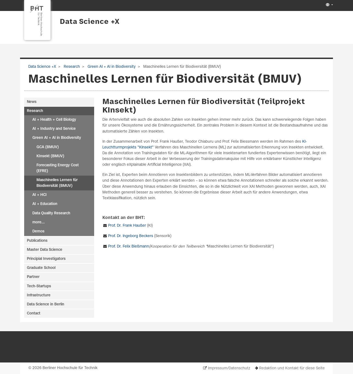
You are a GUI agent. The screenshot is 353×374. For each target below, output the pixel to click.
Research (71, 67)
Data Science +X (89, 22)
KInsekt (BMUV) (50, 156)
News (32, 102)
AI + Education (44, 204)
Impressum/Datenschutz (229, 368)
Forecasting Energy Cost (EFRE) (58, 168)
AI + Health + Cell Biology (54, 120)
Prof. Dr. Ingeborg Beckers (130, 236)
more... (38, 222)
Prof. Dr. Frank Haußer (127, 225)
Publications (37, 241)
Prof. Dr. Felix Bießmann (128, 246)
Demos (38, 231)
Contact (33, 313)
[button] (328, 5)
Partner (33, 277)
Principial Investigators (46, 259)
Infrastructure (39, 295)
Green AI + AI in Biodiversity (111, 67)
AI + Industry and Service (54, 129)
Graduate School (41, 268)
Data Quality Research (51, 213)
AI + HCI (39, 195)
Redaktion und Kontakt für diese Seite (292, 368)
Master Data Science (44, 250)
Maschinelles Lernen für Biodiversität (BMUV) (57, 183)
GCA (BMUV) (48, 147)
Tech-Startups (39, 286)
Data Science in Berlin (45, 304)
